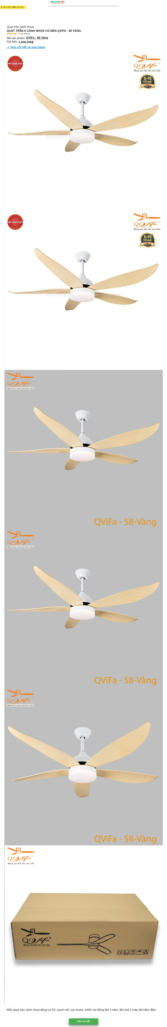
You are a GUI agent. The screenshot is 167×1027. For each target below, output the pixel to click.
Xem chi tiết (83, 1021)
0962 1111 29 (17, 7)
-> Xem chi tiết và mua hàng (26, 47)
